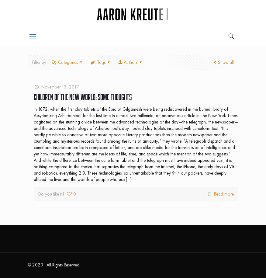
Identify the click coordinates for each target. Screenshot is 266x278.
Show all (223, 62)
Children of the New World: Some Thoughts (83, 97)
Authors (130, 62)
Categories (67, 62)
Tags (101, 62)
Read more (224, 194)
